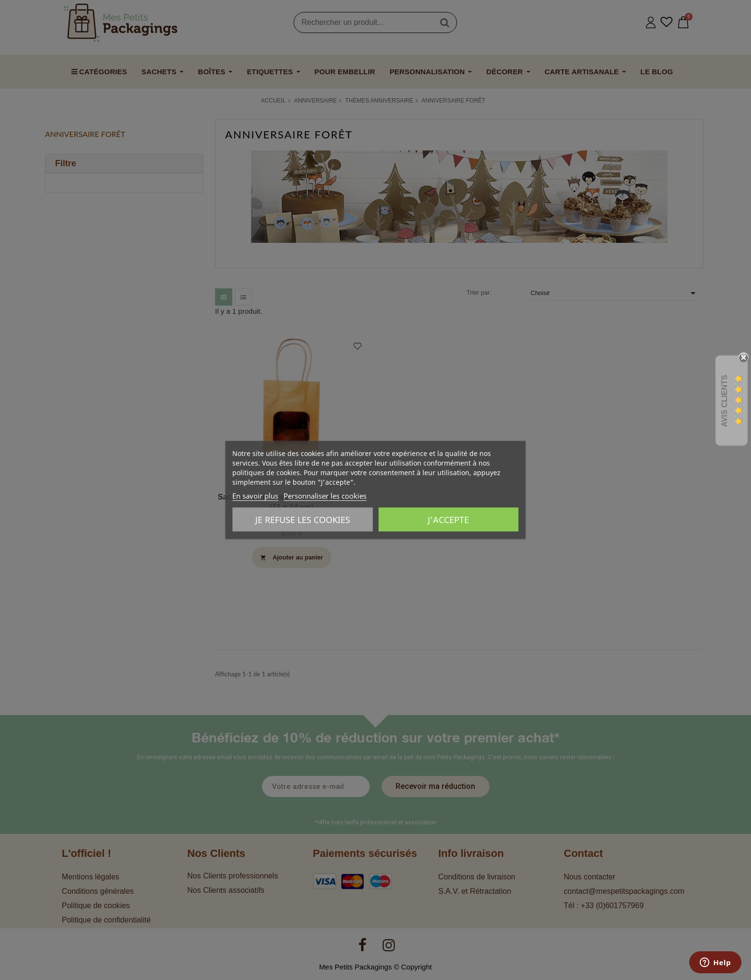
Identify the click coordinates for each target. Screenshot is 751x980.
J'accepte (448, 519)
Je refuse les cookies (302, 519)
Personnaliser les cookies (325, 496)
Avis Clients (724, 401)
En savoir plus (255, 496)
